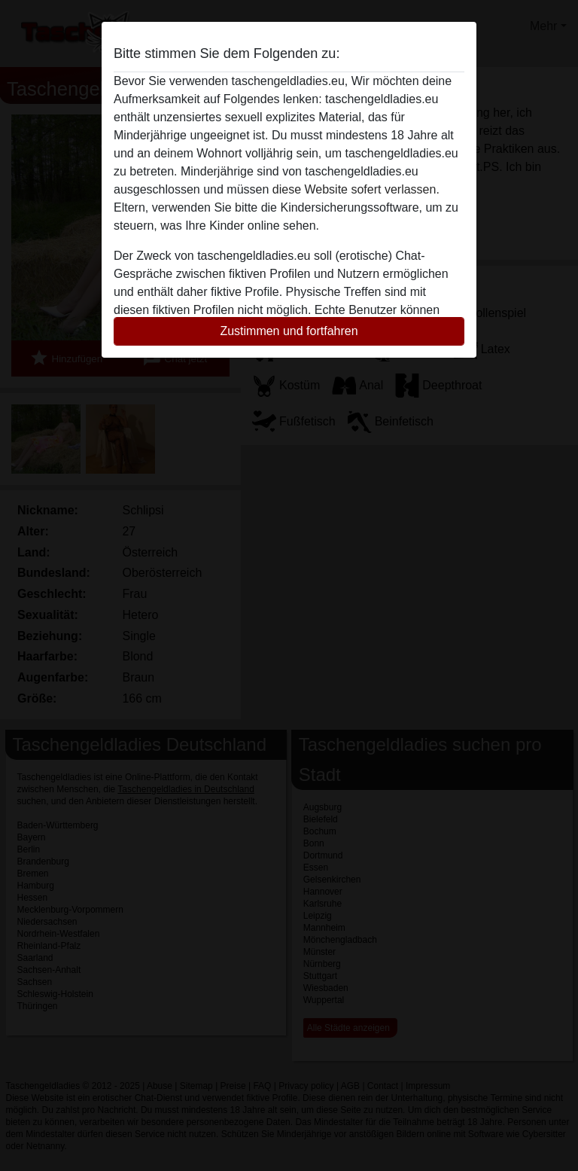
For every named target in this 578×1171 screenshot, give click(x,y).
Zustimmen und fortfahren (288, 331)
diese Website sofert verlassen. (356, 189)
